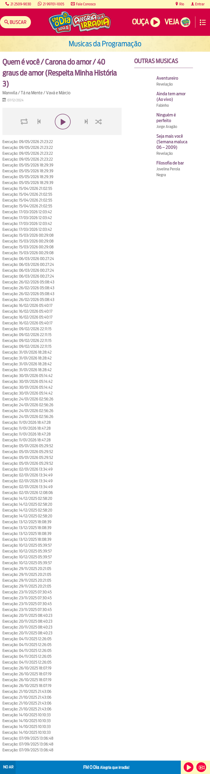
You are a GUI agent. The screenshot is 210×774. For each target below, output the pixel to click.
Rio (181, 4)
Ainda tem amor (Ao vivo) (171, 96)
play (62, 133)
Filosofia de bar (170, 162)
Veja (171, 22)
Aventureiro (167, 78)
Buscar (18, 22)
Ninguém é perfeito (166, 117)
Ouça (140, 22)
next (86, 133)
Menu (202, 22)
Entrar (199, 4)
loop (24, 133)
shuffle (99, 133)
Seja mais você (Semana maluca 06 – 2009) (171, 142)
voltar (37, 133)
